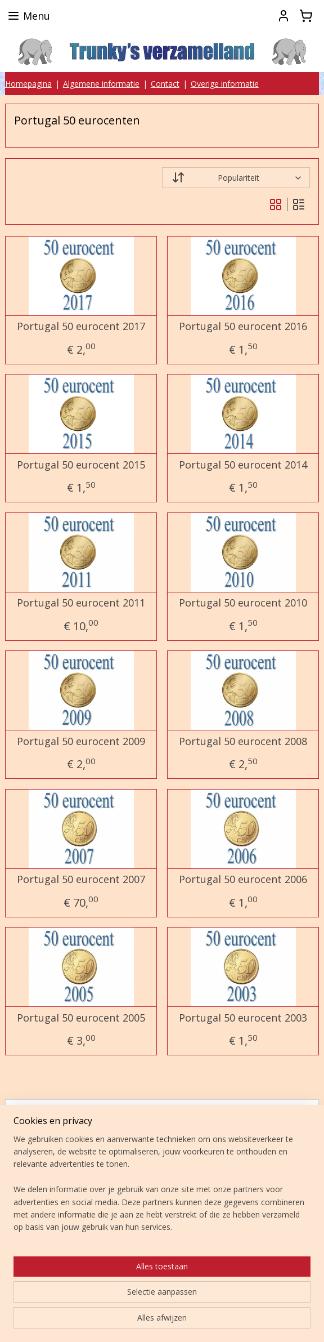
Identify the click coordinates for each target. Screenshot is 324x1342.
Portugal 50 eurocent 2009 (81, 741)
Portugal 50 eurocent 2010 (243, 604)
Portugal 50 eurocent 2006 (243, 880)
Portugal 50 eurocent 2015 (81, 465)
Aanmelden (43, 1198)
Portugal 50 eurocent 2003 (243, 1018)
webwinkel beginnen (223, 1303)
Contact (165, 83)
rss (180, 1303)
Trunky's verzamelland (60, 1245)
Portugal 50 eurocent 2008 (243, 741)
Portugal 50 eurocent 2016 (243, 327)
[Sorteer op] (236, 178)
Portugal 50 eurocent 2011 (81, 604)
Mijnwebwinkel (162, 1321)
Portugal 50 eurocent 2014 (243, 465)
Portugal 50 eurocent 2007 (81, 880)
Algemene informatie (101, 83)
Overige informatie (225, 83)
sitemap (157, 1303)
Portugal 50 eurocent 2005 (81, 1018)
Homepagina (28, 83)
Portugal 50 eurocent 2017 (81, 327)
